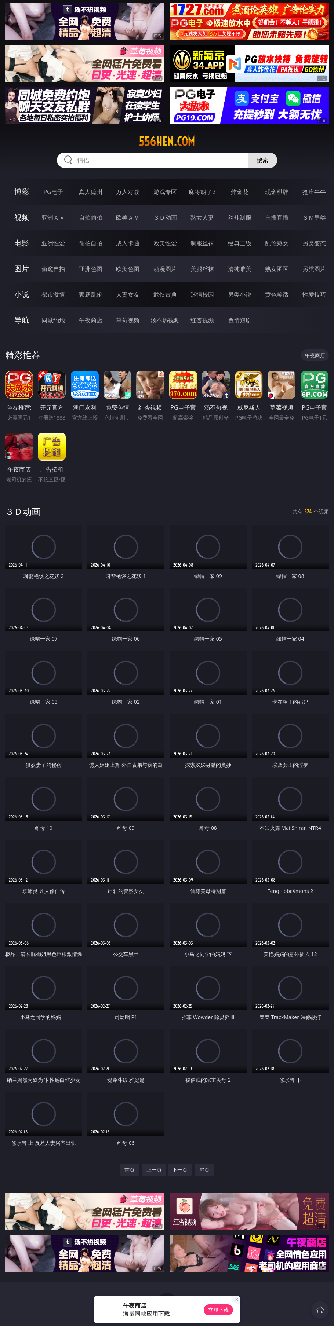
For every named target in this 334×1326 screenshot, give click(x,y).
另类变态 (314, 243)
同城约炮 (53, 320)
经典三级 (239, 243)
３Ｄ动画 (165, 217)
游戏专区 (165, 192)
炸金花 (239, 192)
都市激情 (53, 294)
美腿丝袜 (202, 269)
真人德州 (90, 192)
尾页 (204, 1169)
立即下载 (218, 1309)
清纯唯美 (239, 269)
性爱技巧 (314, 294)
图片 (21, 269)
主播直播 (276, 217)
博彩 (21, 192)
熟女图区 (276, 269)
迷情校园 (202, 294)
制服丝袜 (202, 243)
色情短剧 (239, 320)
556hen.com (167, 141)
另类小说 (239, 294)
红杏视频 (202, 320)
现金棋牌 (276, 192)
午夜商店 (90, 320)
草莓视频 (127, 320)
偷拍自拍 (90, 243)
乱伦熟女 (276, 243)
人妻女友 (127, 294)
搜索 (262, 160)
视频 (21, 217)
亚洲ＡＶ (53, 217)
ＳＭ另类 (314, 217)
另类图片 (314, 269)
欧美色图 (127, 269)
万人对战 (127, 192)
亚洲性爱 (53, 243)
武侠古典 (165, 294)
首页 (129, 1169)
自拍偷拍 (90, 217)
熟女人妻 (202, 217)
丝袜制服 (239, 217)
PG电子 (53, 192)
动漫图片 (165, 269)
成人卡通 (127, 243)
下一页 (180, 1169)
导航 (21, 320)
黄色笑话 (276, 294)
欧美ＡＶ (127, 217)
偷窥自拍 (53, 269)
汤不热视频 (165, 320)
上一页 (154, 1169)
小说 (21, 294)
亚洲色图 (90, 269)
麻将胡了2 (202, 192)
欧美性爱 (165, 243)
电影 (21, 243)
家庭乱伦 (90, 294)
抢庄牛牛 (314, 192)
